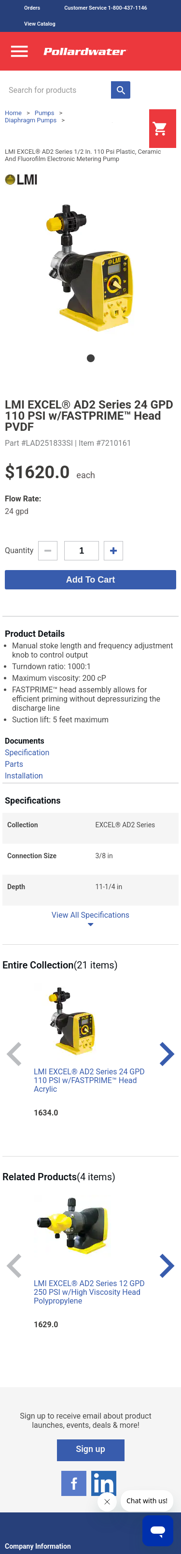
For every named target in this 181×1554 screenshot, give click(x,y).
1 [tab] (91, 358)
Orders (32, 8)
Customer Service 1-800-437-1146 (105, 8)
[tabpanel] (90, 268)
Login (125, 129)
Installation (24, 775)
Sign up (90, 1449)
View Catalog (40, 24)
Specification (27, 752)
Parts (14, 764)
